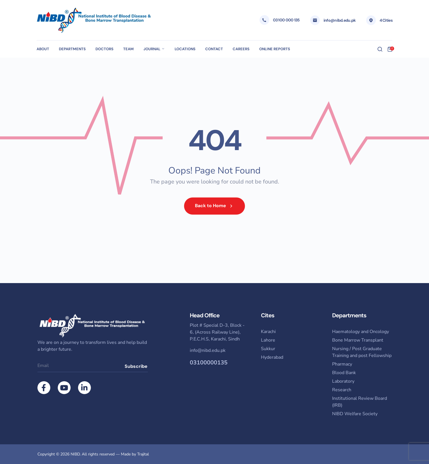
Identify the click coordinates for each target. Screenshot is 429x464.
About (43, 49)
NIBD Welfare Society (355, 414)
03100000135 (209, 362)
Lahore (268, 340)
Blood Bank (344, 373)
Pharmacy (342, 364)
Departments (72, 49)
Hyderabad (272, 357)
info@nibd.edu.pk (340, 20)
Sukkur (268, 349)
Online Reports (274, 49)
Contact (214, 49)
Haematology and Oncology (360, 331)
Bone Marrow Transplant (357, 340)
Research (341, 390)
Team (128, 49)
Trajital (143, 454)
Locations (185, 49)
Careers (241, 49)
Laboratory (343, 381)
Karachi (268, 331)
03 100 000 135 (286, 20)
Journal (151, 49)
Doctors (104, 49)
